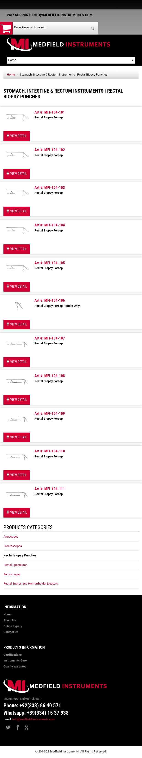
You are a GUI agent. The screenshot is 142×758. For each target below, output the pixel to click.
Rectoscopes (12, 574)
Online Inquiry (12, 626)
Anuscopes (10, 536)
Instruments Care (15, 660)
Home (11, 74)
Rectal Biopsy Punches (20, 555)
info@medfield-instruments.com (33, 719)
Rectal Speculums (15, 565)
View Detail (16, 135)
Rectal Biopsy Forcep (48, 117)
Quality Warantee (14, 666)
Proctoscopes (12, 546)
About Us (9, 620)
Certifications (12, 654)
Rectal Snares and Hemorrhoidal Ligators (30, 583)
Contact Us (10, 632)
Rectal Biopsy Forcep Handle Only (57, 305)
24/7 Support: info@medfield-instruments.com (50, 15)
